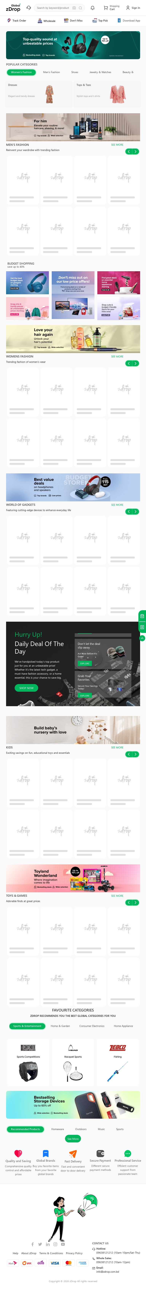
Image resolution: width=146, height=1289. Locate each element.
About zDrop (28, 1253)
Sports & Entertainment (27, 1026)
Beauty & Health (132, 72)
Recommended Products (25, 1129)
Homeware (57, 1129)
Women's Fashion (21, 72)
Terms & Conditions (51, 1253)
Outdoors (80, 1129)
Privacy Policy (74, 1253)
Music (101, 1129)
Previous (130, 75)
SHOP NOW (26, 688)
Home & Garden (60, 1026)
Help (15, 1253)
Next (137, 75)
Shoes (74, 72)
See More (73, 1139)
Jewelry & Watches (100, 72)
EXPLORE (84, 663)
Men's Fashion (51, 72)
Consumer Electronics (91, 1026)
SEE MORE (117, 144)
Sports (120, 1129)
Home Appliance (123, 1026)
